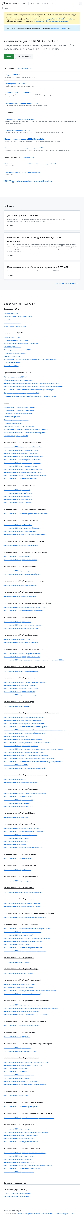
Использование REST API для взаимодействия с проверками (24, 433)
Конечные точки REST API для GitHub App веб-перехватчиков (24, 534)
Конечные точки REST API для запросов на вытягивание (26, 1001)
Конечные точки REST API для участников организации (22, 932)
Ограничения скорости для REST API (16, 340)
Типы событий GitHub (11, 366)
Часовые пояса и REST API (12, 356)
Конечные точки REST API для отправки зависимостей (22, 657)
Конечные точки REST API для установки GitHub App (21, 528)
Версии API (7, 320)
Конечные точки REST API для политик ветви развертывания (24, 682)
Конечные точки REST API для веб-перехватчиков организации (25, 951)
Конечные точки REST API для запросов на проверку (21, 1011)
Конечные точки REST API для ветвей (16, 557)
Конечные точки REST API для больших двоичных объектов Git (25, 793)
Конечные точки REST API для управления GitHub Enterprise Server (26, 743)
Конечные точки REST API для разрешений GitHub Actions (23, 456)
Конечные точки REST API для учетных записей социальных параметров (28, 1165)
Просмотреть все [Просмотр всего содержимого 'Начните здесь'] (24, 68)
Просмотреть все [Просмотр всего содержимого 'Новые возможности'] (29, 157)
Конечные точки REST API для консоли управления (21, 746)
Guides (9, 206)
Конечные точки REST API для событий (17, 490)
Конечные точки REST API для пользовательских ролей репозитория (27, 929)
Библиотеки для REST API (12, 347)
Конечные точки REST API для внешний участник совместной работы (27, 938)
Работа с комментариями (12, 423)
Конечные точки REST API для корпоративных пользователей (24, 768)
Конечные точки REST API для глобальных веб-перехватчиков (24, 733)
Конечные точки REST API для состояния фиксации (21, 628)
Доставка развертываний (12, 417)
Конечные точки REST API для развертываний (22, 678)
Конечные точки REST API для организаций (21, 924)
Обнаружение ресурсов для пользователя (18, 413)
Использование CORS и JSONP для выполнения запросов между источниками (30, 359)
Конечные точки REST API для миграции (20, 899)
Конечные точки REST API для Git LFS (16, 1072)
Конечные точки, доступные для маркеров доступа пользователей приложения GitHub (33, 386)
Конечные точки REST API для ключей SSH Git (19, 1162)
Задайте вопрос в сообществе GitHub (17, 1193)
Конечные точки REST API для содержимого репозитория (23, 1065)
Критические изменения (12, 323)
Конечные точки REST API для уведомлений (18, 496)
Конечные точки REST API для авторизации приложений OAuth (29, 913)
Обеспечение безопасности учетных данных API (20, 380)
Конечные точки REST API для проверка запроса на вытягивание (25, 1014)
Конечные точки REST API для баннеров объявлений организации (26, 514)
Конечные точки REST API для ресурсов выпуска (20, 1051)
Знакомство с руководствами (67, 283)
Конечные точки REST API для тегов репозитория (20, 1081)
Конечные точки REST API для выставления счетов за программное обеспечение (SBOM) (34, 660)
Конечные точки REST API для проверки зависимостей (22, 654)
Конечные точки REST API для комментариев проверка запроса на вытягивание (31, 1008)
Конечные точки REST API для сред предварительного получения (26, 755)
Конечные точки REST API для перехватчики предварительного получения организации (33, 749)
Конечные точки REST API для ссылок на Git (18, 800)
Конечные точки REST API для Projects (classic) (22, 980)
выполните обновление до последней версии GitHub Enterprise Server (50, 19)
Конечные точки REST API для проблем (19, 824)
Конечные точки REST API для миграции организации (22, 903)
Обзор (8, 56)
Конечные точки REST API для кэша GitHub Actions (21, 450)
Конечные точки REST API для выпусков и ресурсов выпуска (28, 1043)
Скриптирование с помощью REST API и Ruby (19, 410)
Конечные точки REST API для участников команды (21, 1142)
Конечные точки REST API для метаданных (21, 877)
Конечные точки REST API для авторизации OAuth (20, 531)
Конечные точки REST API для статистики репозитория (22, 892)
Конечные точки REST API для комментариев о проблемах (23, 832)
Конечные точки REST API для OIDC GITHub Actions (21, 453)
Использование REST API (14, 333)
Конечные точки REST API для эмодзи (19, 702)
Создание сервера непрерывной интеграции (19, 426)
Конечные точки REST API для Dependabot (20, 635)
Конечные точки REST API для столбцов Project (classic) (22, 994)
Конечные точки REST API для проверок (20, 566)
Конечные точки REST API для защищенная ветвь (20, 560)
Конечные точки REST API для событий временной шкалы (23, 847)
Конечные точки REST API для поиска (19, 1091)
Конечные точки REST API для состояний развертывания (23, 695)
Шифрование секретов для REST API (16, 436)
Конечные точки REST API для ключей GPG (18, 1159)
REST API (7, 8)
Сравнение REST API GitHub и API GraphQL (18, 316)
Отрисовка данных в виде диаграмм (16, 420)
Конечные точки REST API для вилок (16, 1068)
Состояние (45, 1214)
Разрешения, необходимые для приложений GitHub (21, 393)
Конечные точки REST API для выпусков (17, 1048)
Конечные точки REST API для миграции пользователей (22, 906)
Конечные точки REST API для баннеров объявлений (25, 509)
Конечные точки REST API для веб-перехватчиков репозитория (25, 1084)
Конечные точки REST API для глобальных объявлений (22, 720)
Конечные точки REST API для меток (16, 841)
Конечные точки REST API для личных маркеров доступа (23, 941)
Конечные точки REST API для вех (15, 844)
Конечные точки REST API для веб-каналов (18, 493)
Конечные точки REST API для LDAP (16, 736)
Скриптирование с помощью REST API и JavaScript (20, 407)
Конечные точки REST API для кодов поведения (23, 592)
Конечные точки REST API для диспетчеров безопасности (23, 948)
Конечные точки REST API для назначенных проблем (21, 828)
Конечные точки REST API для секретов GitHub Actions (22, 460)
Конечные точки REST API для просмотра (17, 502)
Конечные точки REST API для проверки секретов (23, 1102)
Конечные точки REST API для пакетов (19, 958)
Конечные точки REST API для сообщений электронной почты (25, 1153)
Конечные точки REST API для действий (20, 485)
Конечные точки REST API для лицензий (20, 854)
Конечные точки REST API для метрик (19, 888)
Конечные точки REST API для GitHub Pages (21, 969)
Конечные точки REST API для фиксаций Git (18, 797)
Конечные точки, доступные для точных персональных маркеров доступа (29, 390)
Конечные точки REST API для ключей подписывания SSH (23, 1169)
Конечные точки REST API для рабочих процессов (20, 479)
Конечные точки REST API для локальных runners (20, 466)
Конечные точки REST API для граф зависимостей (24, 649)
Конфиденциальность (32, 1214)
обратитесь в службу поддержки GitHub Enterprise (51, 21)
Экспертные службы (62, 1214)
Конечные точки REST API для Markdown (20, 865)
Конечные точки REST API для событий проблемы (20, 835)
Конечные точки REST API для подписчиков (18, 1156)
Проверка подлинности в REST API (17, 373)
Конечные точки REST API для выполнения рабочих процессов (25, 475)
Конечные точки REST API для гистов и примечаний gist (26, 775)
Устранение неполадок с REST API (15, 353)
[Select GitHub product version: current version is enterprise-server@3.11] (42, 3)
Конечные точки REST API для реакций (19, 1032)
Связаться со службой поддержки (16, 1196)
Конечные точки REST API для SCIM (16, 765)
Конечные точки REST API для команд (19, 1125)
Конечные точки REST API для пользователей (22, 1148)
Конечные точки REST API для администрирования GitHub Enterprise (31, 713)
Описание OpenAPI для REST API (15, 326)
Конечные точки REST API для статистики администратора (23, 717)
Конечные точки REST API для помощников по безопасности (28, 1113)
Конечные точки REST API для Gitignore (19, 813)
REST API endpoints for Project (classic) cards (18, 987)
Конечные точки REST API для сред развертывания (21, 688)
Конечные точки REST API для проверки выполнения (21, 571)
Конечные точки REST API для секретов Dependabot (21, 642)
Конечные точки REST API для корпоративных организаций (24, 752)
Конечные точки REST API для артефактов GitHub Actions (23, 447)
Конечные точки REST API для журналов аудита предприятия (24, 723)
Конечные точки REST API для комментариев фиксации (22, 625)
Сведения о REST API (12, 309)
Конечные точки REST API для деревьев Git (18, 806)
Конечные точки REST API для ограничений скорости (25, 1021)
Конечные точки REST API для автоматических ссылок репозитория (26, 1062)
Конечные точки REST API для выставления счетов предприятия (25, 727)
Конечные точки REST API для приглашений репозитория (23, 611)
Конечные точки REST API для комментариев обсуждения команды (26, 1132)
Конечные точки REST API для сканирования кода (24, 581)
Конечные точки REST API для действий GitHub (22, 442)
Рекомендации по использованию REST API (18, 350)
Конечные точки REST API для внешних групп (19, 1138)
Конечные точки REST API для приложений (21, 520)
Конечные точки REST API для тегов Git (17, 803)
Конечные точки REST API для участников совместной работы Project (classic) (30, 991)
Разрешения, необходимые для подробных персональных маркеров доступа (30, 396)
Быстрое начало (24, 56)
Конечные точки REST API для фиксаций (20, 617)
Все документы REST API (19, 303)
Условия (21, 1214)
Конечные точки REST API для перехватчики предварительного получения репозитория (33, 762)
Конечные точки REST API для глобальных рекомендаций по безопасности (29, 1118)
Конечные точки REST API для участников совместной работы (28, 603)
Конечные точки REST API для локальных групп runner (22, 463)
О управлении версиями (59, 28)
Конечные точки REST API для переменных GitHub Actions (23, 469)
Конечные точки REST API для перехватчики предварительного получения (29, 758)
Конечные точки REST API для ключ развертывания (24, 667)
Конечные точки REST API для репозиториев (21, 1058)
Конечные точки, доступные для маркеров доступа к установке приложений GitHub (32, 383)
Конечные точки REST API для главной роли (18, 499)
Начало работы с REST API (12, 337)
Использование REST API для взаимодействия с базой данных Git (26, 429)
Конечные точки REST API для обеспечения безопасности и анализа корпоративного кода (34, 730)
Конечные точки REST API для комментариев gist (20, 782)
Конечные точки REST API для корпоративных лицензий (23, 739)
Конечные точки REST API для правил (16, 944)
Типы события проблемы (12, 363)
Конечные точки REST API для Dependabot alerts (20, 639)
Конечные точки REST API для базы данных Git (22, 789)
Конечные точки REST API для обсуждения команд (21, 1135)
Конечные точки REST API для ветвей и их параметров (25, 552)
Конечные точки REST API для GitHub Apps (18, 525)
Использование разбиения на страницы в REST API (21, 343)
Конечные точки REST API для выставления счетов (24, 541)
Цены (52, 1214)
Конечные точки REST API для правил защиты (19, 692)
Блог (72, 1214)
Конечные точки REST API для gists (15, 779)
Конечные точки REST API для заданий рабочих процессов (23, 472)
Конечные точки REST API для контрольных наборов (21, 574)
